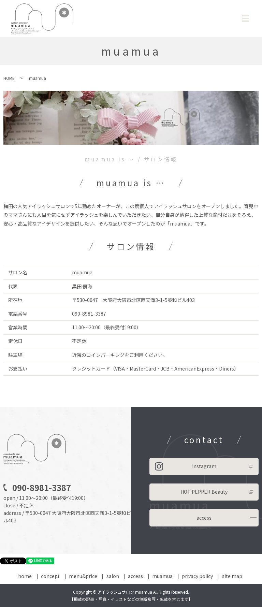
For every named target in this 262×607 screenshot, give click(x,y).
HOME (9, 78)
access (204, 517)
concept (50, 576)
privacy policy (197, 576)
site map (232, 576)
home (25, 576)
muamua (162, 576)
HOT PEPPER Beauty (204, 491)
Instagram (204, 466)
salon (112, 576)
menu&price (83, 576)
